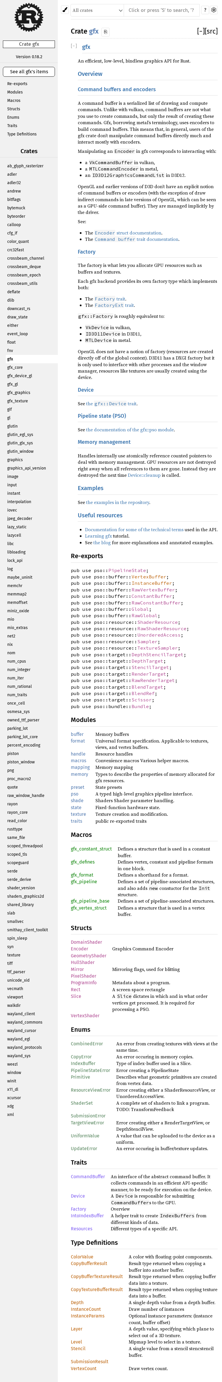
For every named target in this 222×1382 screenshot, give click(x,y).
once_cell (16, 703)
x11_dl (12, 1089)
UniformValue (85, 1136)
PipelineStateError (90, 1070)
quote (12, 787)
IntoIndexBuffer (87, 1215)
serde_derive (19, 879)
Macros (14, 100)
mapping (80, 767)
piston (13, 753)
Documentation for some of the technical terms (134, 529)
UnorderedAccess (159, 635)
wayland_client (21, 1013)
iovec (12, 510)
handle (78, 754)
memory (79, 774)
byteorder (16, 216)
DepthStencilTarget (158, 654)
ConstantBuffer (152, 596)
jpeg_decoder (19, 518)
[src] (211, 31)
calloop (14, 224)
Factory (86, 252)
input (12, 485)
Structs (13, 109)
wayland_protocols (24, 1047)
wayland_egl (18, 1039)
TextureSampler (157, 648)
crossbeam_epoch (24, 275)
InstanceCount (86, 1309)
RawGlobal (145, 615)
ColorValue (82, 1257)
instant (13, 493)
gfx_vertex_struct (89, 908)
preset (77, 787)
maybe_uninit (19, 577)
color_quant (18, 241)
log (10, 569)
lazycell (14, 535)
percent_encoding (23, 745)
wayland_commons (24, 1022)
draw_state (17, 317)
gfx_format (82, 875)
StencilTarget (150, 667)
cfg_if (12, 233)
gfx (10, 359)
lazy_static (17, 527)
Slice (76, 996)
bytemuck (16, 208)
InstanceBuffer (152, 583)
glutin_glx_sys (20, 443)
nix (10, 644)
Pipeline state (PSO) (102, 416)
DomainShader (86, 942)
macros (78, 760)
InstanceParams (87, 1316)
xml (10, 1114)
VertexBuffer (149, 577)
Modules (15, 92)
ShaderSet (82, 1103)
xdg (10, 1106)
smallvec (15, 921)
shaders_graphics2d (25, 896)
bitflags (14, 199)
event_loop (17, 333)
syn (10, 946)
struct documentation (127, 233)
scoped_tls (17, 854)
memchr (14, 585)
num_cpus (16, 661)
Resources (81, 1228)
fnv (10, 350)
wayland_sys (19, 1055)
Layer (76, 1329)
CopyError (81, 1057)
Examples (90, 488)
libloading (16, 552)
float (11, 342)
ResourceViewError (90, 1090)
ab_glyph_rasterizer (25, 166)
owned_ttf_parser (23, 720)
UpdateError (84, 1148)
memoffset (17, 602)
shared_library (20, 904)
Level (76, 1342)
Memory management (104, 442)
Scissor (142, 700)
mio (10, 619)
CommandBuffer (88, 1176)
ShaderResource (157, 622)
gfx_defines (83, 862)
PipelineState (127, 570)
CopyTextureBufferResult (97, 1289)
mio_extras (17, 627)
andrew (14, 191)
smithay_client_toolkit (27, 930)
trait (109, 299)
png (10, 770)
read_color (17, 820)
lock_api (15, 560)
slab (11, 913)
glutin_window (20, 451)
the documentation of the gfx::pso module (130, 429)
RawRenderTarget (153, 680)
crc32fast (15, 250)
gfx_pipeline (84, 881)
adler (12, 174)
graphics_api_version (26, 468)
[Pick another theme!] (65, 10)
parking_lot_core (22, 736)
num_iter (15, 678)
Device (86, 390)
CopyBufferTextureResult (97, 1276)
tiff (10, 963)
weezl (12, 1064)
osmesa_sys (18, 711)
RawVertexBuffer (153, 590)
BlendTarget (147, 687)
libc (10, 543)
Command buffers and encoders (117, 89)
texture (14, 955)
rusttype (15, 829)
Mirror (77, 969)
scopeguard (18, 862)
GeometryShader (88, 955)
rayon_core (17, 812)
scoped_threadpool (25, 846)
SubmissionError (88, 1116)
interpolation (19, 501)
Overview (90, 74)
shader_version (21, 888)
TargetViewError (87, 1123)
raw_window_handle (26, 795)
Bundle (140, 706)
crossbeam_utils (22, 283)
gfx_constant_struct (91, 849)
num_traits (17, 694)
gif (9, 409)
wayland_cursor (21, 1030)
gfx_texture (17, 401)
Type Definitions (22, 134)
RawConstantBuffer (156, 603)
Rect (75, 989)
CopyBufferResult (89, 1263)
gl (8, 417)
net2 (11, 636)
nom (11, 652)
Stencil (78, 1348)
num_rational (19, 686)
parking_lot (17, 728)
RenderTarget (149, 674)
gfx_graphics (18, 392)
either (12, 325)
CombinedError (87, 1043)
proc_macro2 (19, 778)
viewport (15, 997)
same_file (16, 837)
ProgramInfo (84, 982)
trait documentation (136, 239)
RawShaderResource (161, 628)
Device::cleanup (144, 475)
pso (74, 794)
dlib (10, 300)
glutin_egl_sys (20, 434)
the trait (111, 403)
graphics (15, 459)
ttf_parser (16, 971)
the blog (102, 542)
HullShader (83, 962)
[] (201, 31)
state (76, 807)
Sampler (147, 641)
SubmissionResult (89, 1361)
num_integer (18, 669)
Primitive (80, 1077)
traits (76, 821)
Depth (77, 1302)
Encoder (79, 949)
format (78, 741)
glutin (12, 426)
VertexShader (85, 1015)
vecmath (15, 988)
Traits (12, 125)
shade (77, 800)
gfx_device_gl (19, 375)
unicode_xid (18, 980)
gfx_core (15, 367)
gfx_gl (12, 384)
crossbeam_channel (25, 258)
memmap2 (17, 594)
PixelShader (83, 976)
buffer (77, 734)
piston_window (21, 762)
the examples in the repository (117, 502)
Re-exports (17, 83)
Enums (13, 117)
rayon (12, 804)
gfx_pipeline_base (90, 901)
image (12, 476)
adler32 (14, 182)
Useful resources (100, 515)
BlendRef (143, 693)
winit (11, 1081)
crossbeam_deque (24, 266)
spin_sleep (17, 938)
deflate (13, 291)
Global (140, 609)
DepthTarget (147, 661)
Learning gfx (98, 536)
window (14, 1072)
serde (12, 871)
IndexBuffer (83, 1063)
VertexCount (84, 1368)
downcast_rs (18, 308)
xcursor (14, 1097)
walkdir (14, 1005)
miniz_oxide (18, 610)
